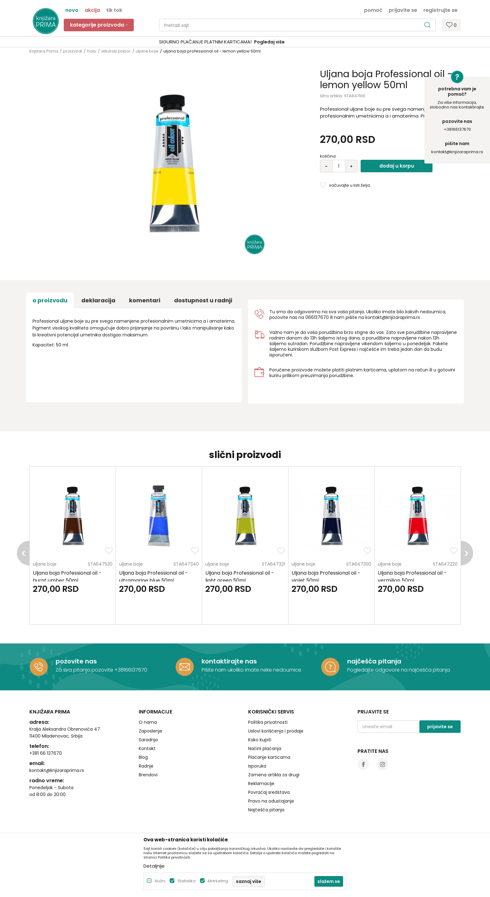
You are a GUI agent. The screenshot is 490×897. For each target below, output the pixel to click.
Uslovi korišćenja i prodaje (275, 731)
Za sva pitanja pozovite (85, 669)
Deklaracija (98, 300)
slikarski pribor (116, 51)
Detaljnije (154, 866)
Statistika (187, 881)
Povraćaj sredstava (269, 792)
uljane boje (147, 51)
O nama (148, 722)
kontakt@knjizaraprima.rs (457, 152)
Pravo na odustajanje (271, 801)
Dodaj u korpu (396, 166)
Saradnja (148, 740)
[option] (245, 42)
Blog (143, 757)
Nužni (160, 881)
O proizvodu (50, 300)
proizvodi (72, 51)
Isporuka (257, 766)
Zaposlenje (150, 731)
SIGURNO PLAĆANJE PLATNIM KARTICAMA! (228, 41)
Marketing (218, 881)
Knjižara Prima (43, 51)
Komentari (144, 300)
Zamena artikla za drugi (273, 775)
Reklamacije (261, 783)
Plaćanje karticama (269, 757)
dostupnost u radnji (203, 300)
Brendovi (148, 775)
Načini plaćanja (264, 748)
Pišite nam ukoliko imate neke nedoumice (251, 669)
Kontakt (147, 748)
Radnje (146, 766)
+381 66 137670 (45, 753)
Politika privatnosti (268, 722)
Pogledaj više (292, 42)
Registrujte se (440, 10)
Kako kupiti (259, 740)
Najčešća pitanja (266, 810)
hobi (91, 51)
